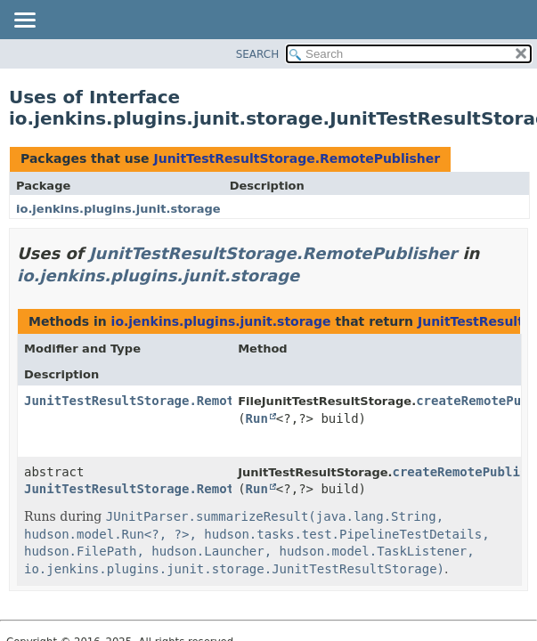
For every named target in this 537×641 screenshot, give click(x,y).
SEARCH (258, 54)
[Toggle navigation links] (24, 21)
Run (257, 418)
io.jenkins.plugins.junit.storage (118, 208)
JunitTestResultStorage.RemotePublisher (296, 158)
